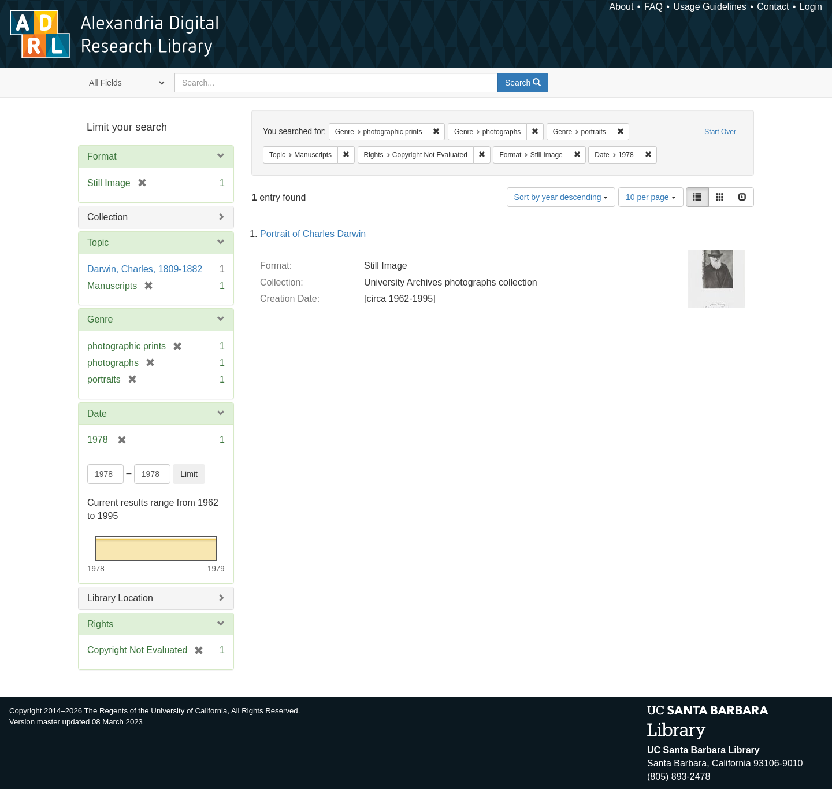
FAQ (653, 7)
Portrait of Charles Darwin (313, 234)
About (622, 7)
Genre (100, 319)
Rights (100, 624)
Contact (773, 7)
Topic (98, 242)
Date (97, 413)
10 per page (651, 197)
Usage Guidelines (709, 7)
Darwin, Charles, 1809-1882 (144, 269)
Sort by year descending (561, 197)
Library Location (120, 598)
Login (811, 7)
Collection (107, 217)
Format (102, 156)
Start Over (720, 132)
